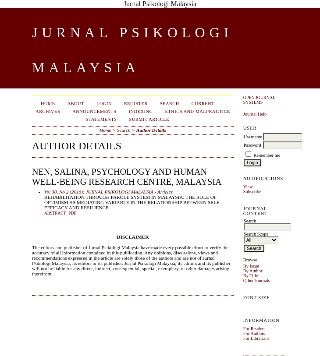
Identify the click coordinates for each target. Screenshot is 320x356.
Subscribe (252, 191)
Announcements (94, 111)
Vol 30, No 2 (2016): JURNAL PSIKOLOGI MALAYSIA (98, 191)
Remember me (266, 155)
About (76, 103)
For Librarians (256, 338)
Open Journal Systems (259, 100)
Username (253, 136)
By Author (253, 270)
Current (203, 103)
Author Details (151, 130)
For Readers (254, 328)
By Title (250, 275)
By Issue (251, 266)
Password (252, 145)
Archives (48, 111)
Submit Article (149, 119)
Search (169, 103)
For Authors (254, 333)
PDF (72, 213)
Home (48, 103)
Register (136, 103)
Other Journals (256, 280)
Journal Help (255, 114)
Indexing (141, 111)
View (248, 186)
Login (104, 103)
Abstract (55, 213)
